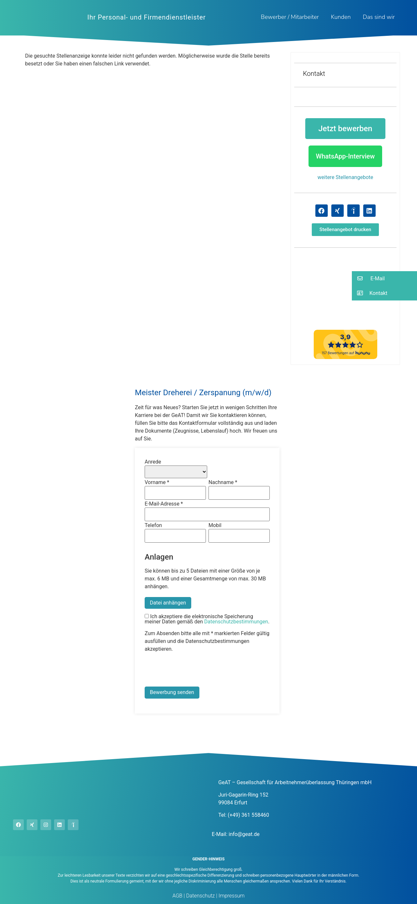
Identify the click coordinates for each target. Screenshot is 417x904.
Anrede (153, 462)
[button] (345, 229)
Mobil (215, 525)
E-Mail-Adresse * (164, 504)
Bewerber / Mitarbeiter (290, 17)
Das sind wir (379, 17)
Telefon (153, 525)
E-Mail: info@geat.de (236, 834)
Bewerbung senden (172, 692)
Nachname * (222, 482)
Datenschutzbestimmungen (236, 622)
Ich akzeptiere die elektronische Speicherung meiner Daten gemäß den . (207, 619)
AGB (177, 896)
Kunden (341, 17)
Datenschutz (200, 896)
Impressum (231, 896)
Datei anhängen (168, 603)
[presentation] (194, 670)
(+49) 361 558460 (248, 815)
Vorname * (157, 482)
